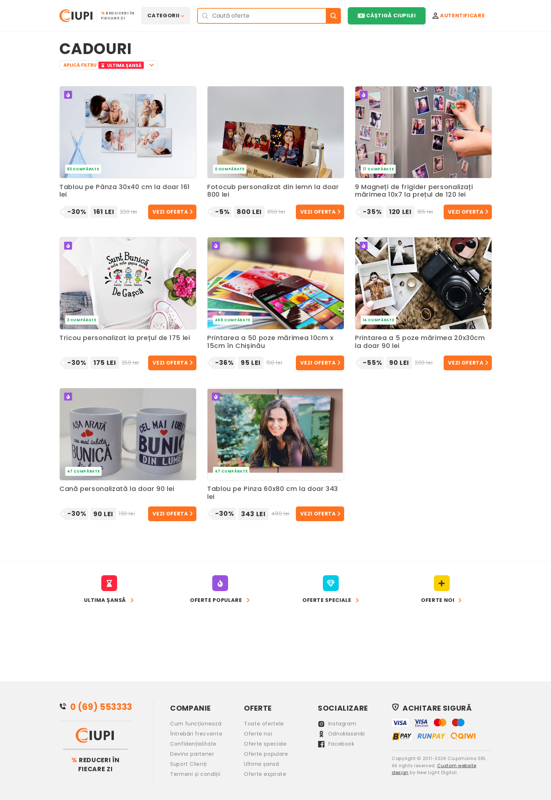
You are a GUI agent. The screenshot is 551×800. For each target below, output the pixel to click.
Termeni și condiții (195, 774)
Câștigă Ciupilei (386, 16)
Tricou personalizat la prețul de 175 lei (124, 338)
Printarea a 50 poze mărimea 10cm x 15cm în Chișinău (270, 342)
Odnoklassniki (341, 733)
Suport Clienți (188, 764)
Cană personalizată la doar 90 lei (116, 489)
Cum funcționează (195, 723)
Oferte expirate (265, 774)
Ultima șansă (261, 764)
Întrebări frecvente (196, 733)
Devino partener (192, 753)
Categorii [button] (163, 15)
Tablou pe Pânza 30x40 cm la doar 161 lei (124, 191)
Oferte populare (266, 753)
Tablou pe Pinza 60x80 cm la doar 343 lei (272, 493)
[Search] (262, 15)
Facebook (336, 743)
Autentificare (458, 16)
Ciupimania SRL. (468, 758)
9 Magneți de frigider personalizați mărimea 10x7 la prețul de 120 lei (414, 191)
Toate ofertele (264, 723)
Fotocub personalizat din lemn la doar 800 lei (273, 191)
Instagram (337, 723)
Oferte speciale (265, 743)
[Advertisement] (361, 55)
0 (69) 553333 (101, 707)
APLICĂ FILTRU (104, 65)
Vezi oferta (170, 211)
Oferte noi (258, 733)
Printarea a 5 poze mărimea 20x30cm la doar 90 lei (420, 342)
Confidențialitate (193, 743)
